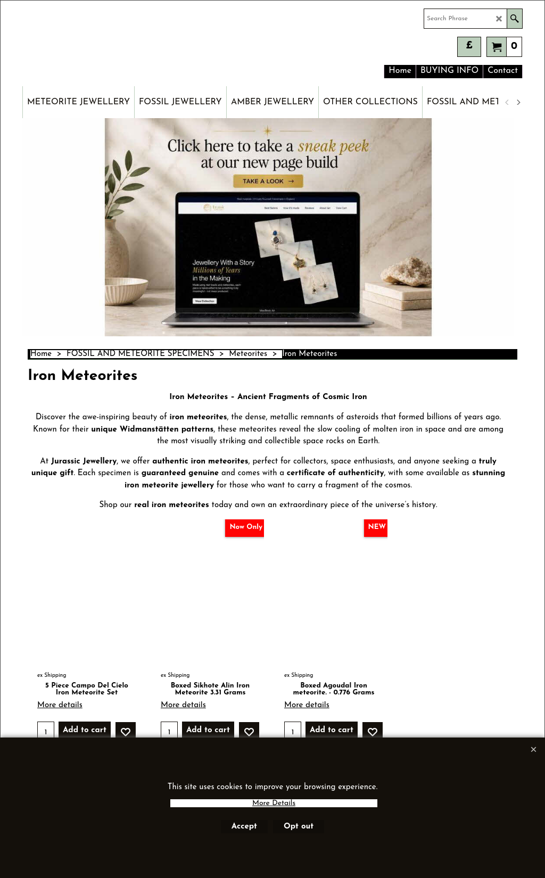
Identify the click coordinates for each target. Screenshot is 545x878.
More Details (273, 803)
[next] (518, 102)
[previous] (507, 102)
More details (59, 705)
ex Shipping (51, 675)
